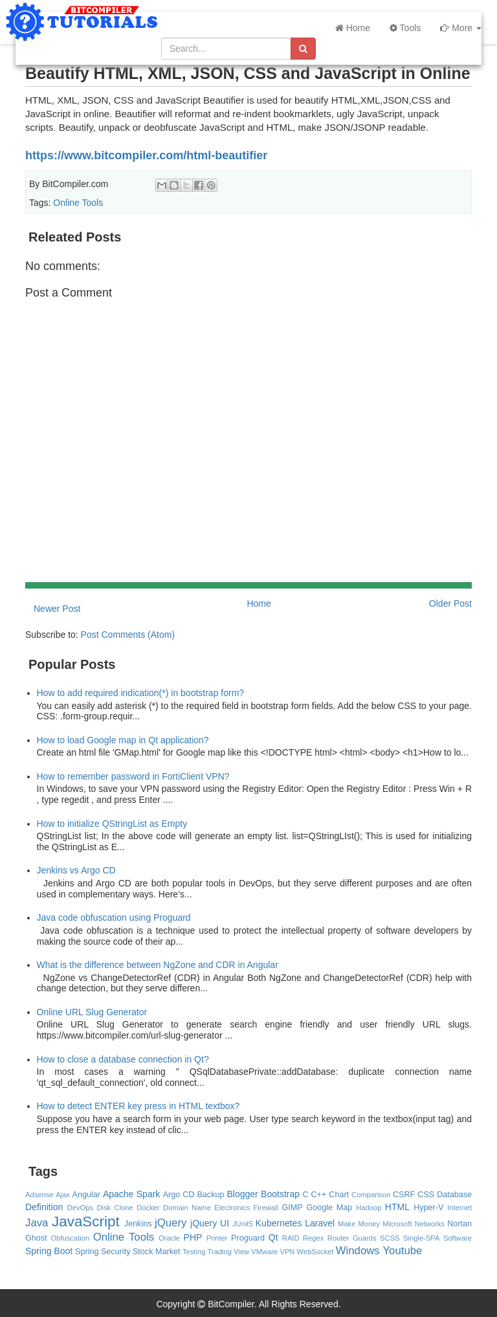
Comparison (370, 1195)
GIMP (292, 1207)
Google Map (329, 1207)
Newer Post (57, 608)
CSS (425, 1194)
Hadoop (368, 1207)
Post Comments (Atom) (128, 634)
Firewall (265, 1207)
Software (457, 1238)
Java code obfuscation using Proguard (114, 917)
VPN (287, 1251)
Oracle (169, 1238)
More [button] (460, 28)
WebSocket (315, 1251)
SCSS (389, 1238)
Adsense (39, 1195)
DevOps (80, 1207)
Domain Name (187, 1207)
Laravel (320, 1223)
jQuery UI (209, 1223)
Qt (273, 1237)
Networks (430, 1224)
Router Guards (352, 1238)
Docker (148, 1207)
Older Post (450, 603)
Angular (86, 1194)
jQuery (170, 1223)
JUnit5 (242, 1224)
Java (36, 1223)
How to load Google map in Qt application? (123, 740)
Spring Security (102, 1251)
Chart (339, 1194)
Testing (193, 1251)
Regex (313, 1238)
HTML (397, 1207)
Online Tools (78, 202)
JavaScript (86, 1221)
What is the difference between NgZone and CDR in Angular (157, 965)
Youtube (402, 1250)
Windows (358, 1250)
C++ (319, 1194)
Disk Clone (114, 1207)
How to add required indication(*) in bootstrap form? (141, 693)
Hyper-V (428, 1207)
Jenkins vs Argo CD (76, 870)
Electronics (232, 1207)
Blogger (242, 1194)
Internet (459, 1207)
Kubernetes (279, 1223)
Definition (44, 1207)
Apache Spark (131, 1194)
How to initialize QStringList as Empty (112, 823)
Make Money (359, 1224)
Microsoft (397, 1224)
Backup (210, 1194)
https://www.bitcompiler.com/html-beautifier (146, 155)
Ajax (63, 1195)
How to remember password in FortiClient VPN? (133, 776)
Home (352, 28)
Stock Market (156, 1251)
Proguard (248, 1238)
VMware (264, 1251)
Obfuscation (69, 1238)
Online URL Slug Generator (92, 1012)
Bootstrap (280, 1194)
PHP (193, 1237)
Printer (217, 1238)
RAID (291, 1238)
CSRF (404, 1194)
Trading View (229, 1251)
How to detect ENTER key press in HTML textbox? (138, 1106)
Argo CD (179, 1194)
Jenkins (138, 1223)
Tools (405, 28)
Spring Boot (48, 1251)
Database (454, 1194)
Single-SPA (421, 1238)
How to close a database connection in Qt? (123, 1059)
